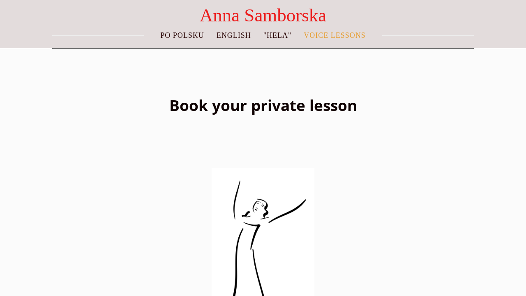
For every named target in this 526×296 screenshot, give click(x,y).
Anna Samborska (263, 15)
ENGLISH (234, 35)
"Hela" (277, 35)
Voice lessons (335, 35)
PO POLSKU (182, 35)
